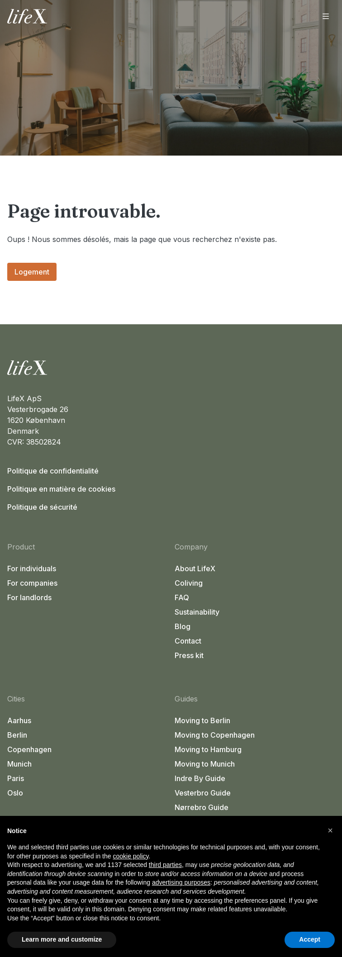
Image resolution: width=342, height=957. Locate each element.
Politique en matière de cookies (61, 488)
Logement (31, 271)
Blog (182, 626)
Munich (19, 763)
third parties (165, 864)
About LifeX (195, 568)
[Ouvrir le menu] (326, 16)
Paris (15, 778)
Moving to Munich (205, 763)
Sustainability (197, 611)
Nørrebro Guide (201, 807)
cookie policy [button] (130, 856)
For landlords (29, 597)
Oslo (15, 792)
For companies (32, 582)
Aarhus (19, 720)
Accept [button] (309, 939)
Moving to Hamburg (208, 749)
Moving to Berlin (202, 720)
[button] (330, 830)
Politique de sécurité (42, 507)
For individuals (31, 568)
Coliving (189, 582)
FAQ (182, 597)
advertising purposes (181, 882)
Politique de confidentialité (53, 470)
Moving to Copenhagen (215, 734)
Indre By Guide (200, 778)
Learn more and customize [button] (62, 939)
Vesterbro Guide (203, 792)
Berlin (17, 734)
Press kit (189, 655)
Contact (188, 640)
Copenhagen (29, 749)
